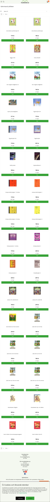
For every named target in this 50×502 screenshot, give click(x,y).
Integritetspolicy (23, 493)
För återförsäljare (25, 465)
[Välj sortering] (26, 11)
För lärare (25, 466)
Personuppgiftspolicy (25, 457)
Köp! (13, 201)
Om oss (25, 462)
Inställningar (20, 498)
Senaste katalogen (25, 464)
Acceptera (30, 498)
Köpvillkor (25, 455)
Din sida (25, 458)
